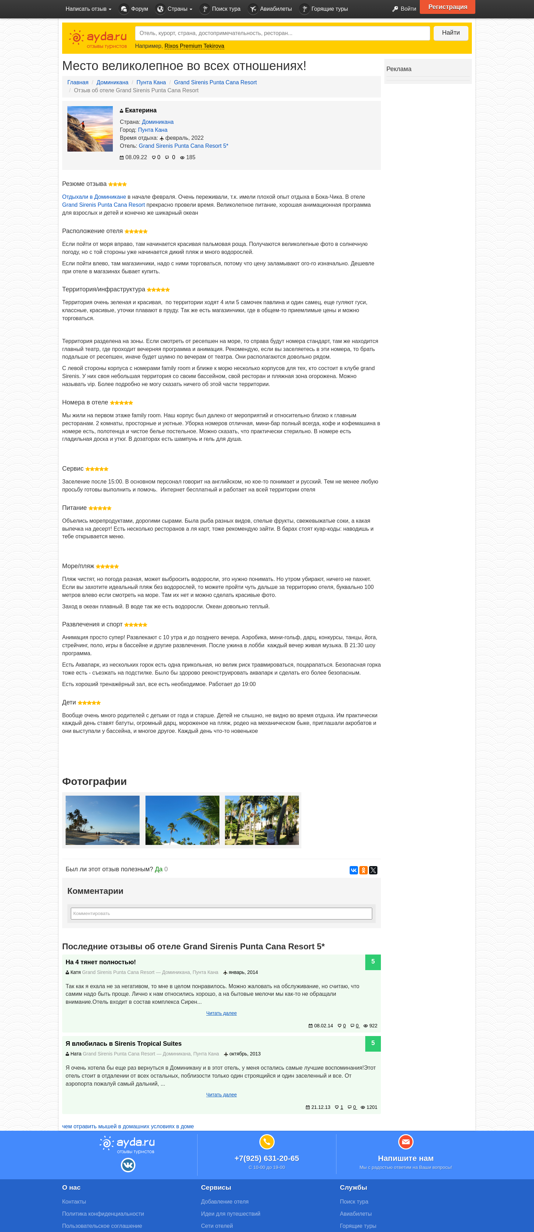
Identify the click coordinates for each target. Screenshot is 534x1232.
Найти (451, 32)
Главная (78, 82)
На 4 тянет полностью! (101, 962)
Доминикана (112, 82)
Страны (173, 9)
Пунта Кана (151, 82)
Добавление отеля (225, 1202)
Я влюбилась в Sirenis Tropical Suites (124, 1043)
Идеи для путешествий (230, 1214)
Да (158, 869)
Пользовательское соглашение (102, 1226)
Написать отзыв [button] (88, 9)
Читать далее (221, 1013)
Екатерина (138, 110)
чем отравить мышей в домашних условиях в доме (128, 1126)
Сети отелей (217, 1226)
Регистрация (448, 6)
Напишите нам (406, 1158)
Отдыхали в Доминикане (94, 197)
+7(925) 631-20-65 (266, 1158)
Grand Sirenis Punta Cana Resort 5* (183, 146)
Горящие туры (323, 9)
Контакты (74, 1202)
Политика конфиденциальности (103, 1214)
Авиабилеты (270, 9)
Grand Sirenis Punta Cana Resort (215, 82)
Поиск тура (219, 9)
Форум (133, 9)
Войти (402, 9)
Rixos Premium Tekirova (194, 46)
